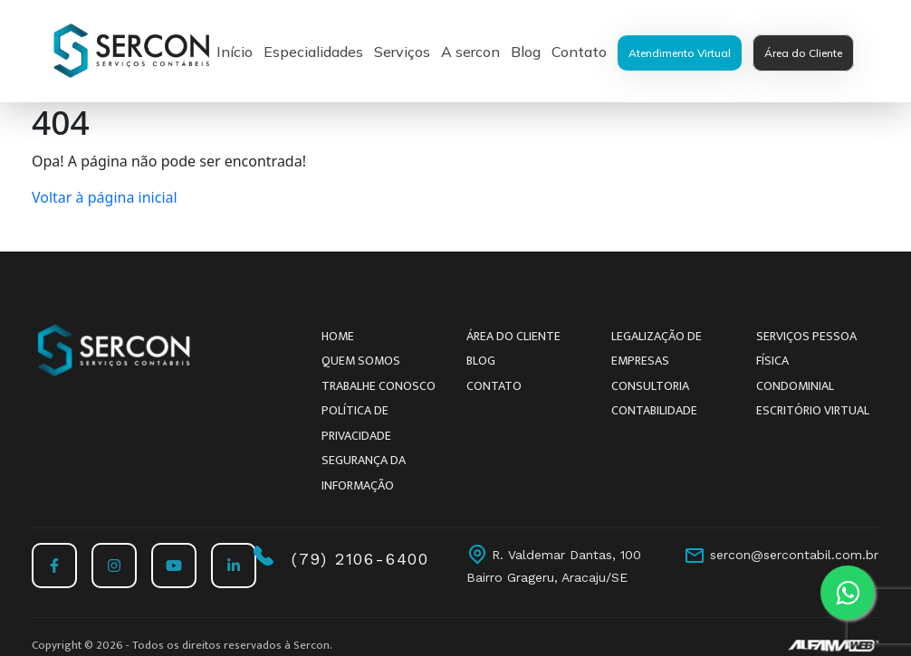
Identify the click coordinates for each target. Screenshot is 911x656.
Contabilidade (654, 410)
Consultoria (650, 386)
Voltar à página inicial (104, 197)
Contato (579, 52)
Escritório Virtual (812, 410)
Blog (526, 52)
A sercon (470, 52)
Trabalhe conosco (378, 386)
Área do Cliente (803, 53)
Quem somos (360, 360)
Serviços (402, 52)
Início (234, 52)
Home (337, 336)
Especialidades (313, 52)
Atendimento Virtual (679, 53)
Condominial (795, 386)
